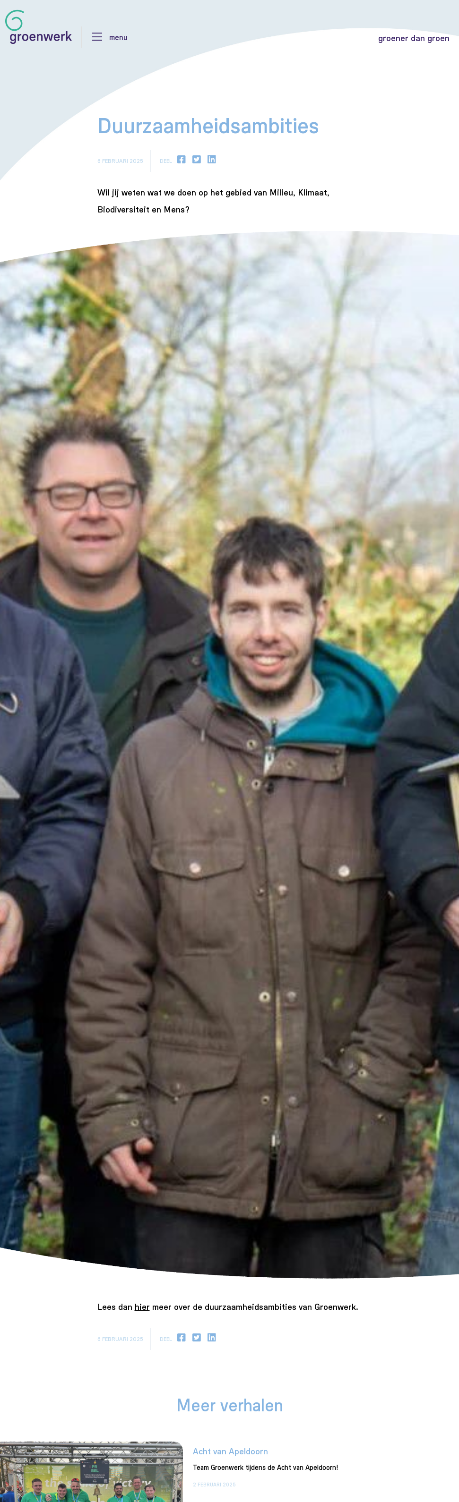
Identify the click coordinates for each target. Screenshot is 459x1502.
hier (142, 1306)
